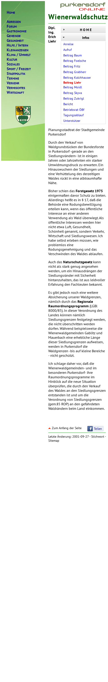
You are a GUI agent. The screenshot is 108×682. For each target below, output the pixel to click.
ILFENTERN (17, 45)
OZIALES (13, 64)
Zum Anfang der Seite (65, 428)
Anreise (68, 44)
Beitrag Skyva (72, 93)
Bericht (68, 104)
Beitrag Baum (72, 55)
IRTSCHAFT (15, 92)
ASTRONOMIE (16, 31)
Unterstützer (71, 121)
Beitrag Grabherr (74, 72)
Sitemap (53, 441)
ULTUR (12, 59)
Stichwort (97, 437)
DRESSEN (14, 21)
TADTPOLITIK (16, 73)
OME (11, 12)
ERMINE (13, 78)
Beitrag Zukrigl (73, 98)
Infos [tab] (75, 38)
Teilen (98, 429)
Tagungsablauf (73, 115)
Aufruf (67, 50)
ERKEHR (13, 83)
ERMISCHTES (16, 87)
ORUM (12, 26)
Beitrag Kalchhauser (77, 78)
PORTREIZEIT (19, 69)
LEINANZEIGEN (18, 50)
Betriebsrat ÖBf (73, 110)
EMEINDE (14, 35)
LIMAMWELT (19, 54)
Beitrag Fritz (71, 66)
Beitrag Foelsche (74, 61)
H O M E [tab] (77, 30)
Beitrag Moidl (72, 87)
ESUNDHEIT (15, 40)
